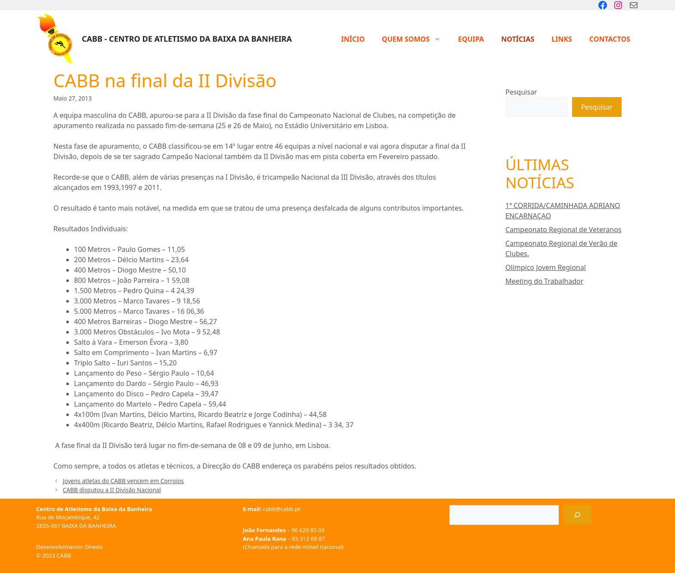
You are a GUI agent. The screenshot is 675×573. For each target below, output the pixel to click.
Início (353, 39)
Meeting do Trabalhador (544, 281)
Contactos (609, 39)
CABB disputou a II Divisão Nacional (112, 490)
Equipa (471, 39)
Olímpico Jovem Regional (545, 267)
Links (561, 39)
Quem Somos (415, 39)
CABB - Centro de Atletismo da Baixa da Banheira (187, 39)
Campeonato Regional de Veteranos (563, 229)
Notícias (517, 39)
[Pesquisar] (577, 515)
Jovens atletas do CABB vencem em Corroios (123, 481)
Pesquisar (521, 92)
